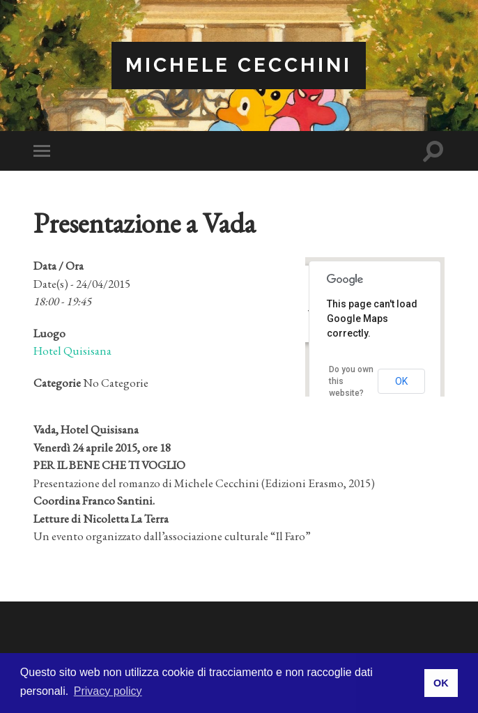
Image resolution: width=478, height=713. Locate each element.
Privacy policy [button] (108, 691)
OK (401, 381)
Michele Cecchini (238, 65)
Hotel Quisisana (72, 350)
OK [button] (441, 683)
